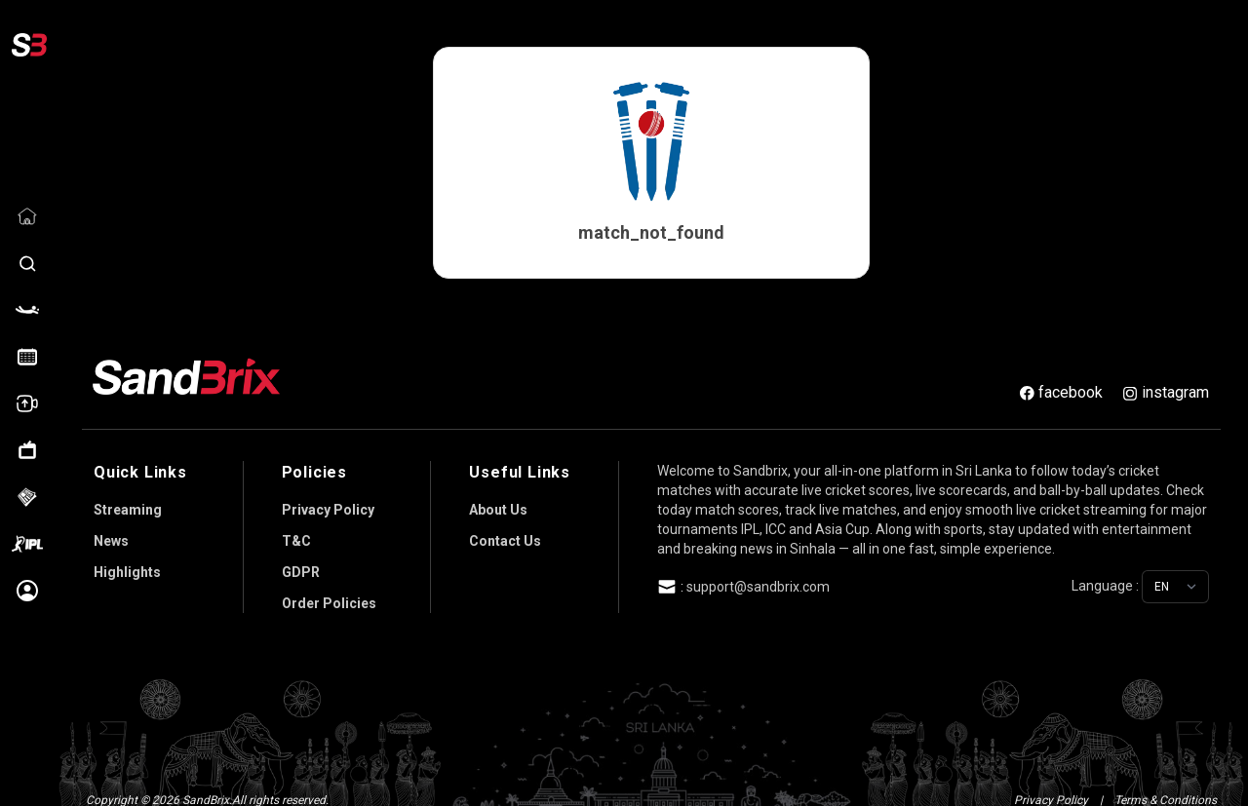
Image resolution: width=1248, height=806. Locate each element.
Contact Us (505, 531)
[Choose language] (1175, 577)
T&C (296, 531)
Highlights (127, 562)
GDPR (301, 562)
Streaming (128, 500)
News (111, 531)
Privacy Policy (328, 500)
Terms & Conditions (1165, 790)
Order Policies (329, 593)
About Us (498, 500)
